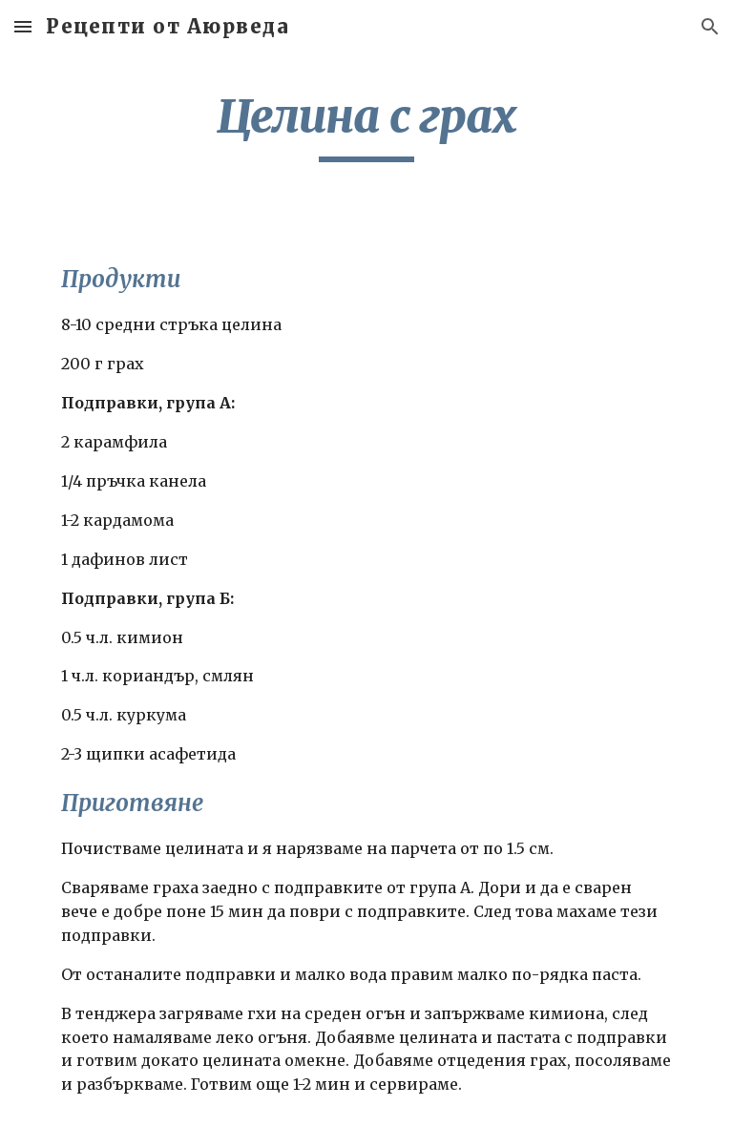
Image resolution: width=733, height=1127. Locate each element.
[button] (23, 26)
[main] (366, 125)
